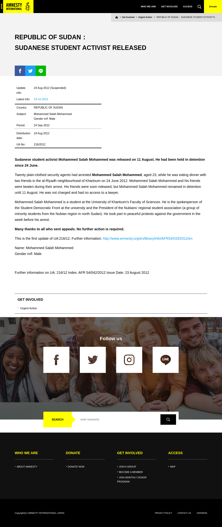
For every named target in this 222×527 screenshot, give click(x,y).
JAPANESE (202, 513)
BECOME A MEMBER (131, 472)
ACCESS (187, 6)
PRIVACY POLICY (163, 513)
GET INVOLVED (169, 6)
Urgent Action (145, 17)
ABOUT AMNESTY (27, 466)
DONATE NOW (76, 466)
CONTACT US (184, 513)
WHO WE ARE (148, 6)
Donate (213, 6)
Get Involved (128, 17)
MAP (172, 466)
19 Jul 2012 (41, 99)
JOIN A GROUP (127, 466)
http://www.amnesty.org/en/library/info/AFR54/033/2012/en (148, 238)
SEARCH (57, 419)
